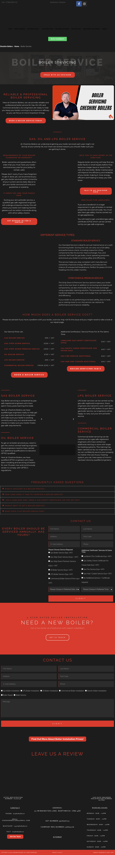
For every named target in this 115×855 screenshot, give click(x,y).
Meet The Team (84, 26)
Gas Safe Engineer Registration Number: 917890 (102, 798)
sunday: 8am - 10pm (96, 846)
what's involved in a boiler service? (25, 489)
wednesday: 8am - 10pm (98, 824)
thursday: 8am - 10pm (97, 830)
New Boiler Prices (49, 26)
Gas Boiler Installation (11, 691)
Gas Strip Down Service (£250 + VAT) (64, 557)
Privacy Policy (57, 852)
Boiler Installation (15, 26)
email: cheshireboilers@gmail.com (16, 819)
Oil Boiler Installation (50, 691)
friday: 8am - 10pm (96, 835)
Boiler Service (21, 695)
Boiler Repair (8, 695)
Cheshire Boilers (6, 46)
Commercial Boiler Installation (72, 691)
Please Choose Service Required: (60, 549)
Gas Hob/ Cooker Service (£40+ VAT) (97, 573)
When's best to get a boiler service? (25, 505)
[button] (41, 419)
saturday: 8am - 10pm (97, 841)
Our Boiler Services (32, 26)
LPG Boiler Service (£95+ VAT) (61, 574)
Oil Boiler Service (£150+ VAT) (61, 570)
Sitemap (57, 837)
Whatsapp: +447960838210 (15, 826)
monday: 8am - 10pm (96, 813)
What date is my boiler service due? (24, 511)
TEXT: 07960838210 (15, 831)
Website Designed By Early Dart (103, 852)
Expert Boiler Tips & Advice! (103, 26)
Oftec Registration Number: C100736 (13, 797)
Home (4, 26)
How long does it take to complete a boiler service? (34, 494)
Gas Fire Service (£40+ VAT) (93, 569)
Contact (57, 32)
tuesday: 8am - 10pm (97, 818)
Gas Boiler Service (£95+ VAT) (61, 552)
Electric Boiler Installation (97, 691)
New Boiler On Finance (68, 26)
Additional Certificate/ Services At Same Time (97, 551)
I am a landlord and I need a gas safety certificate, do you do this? (42, 500)
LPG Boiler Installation (30, 691)
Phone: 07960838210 (15, 813)
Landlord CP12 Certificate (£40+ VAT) (97, 556)
